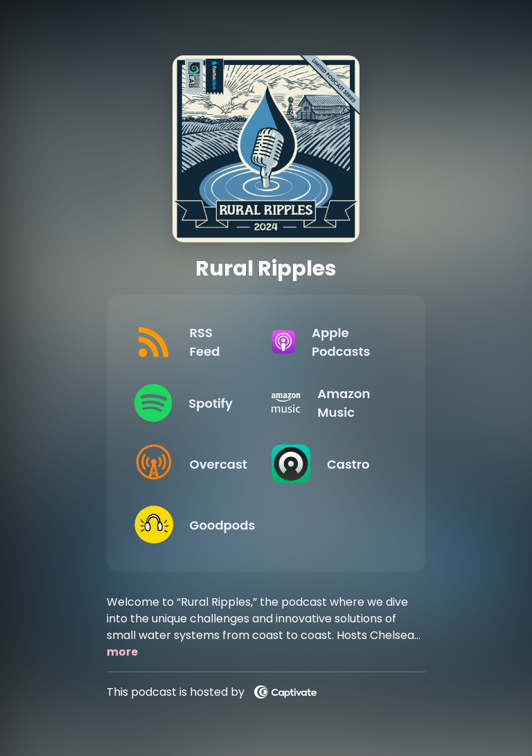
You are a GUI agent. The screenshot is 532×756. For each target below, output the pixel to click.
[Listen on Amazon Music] (329, 403)
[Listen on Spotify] (192, 403)
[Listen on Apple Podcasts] (329, 342)
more (122, 652)
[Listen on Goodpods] (192, 525)
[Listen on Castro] (329, 464)
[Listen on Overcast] (192, 464)
